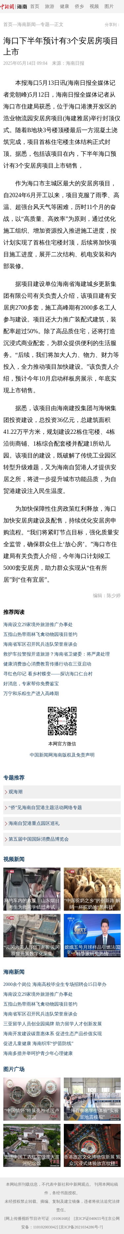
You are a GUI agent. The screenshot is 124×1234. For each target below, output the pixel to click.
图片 (109, 6)
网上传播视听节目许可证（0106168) (37, 1218)
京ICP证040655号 (90, 1218)
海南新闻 (26, 24)
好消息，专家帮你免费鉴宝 (31, 683)
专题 (45, 24)
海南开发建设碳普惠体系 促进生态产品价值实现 (52, 1033)
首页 (34, 6)
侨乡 (79, 6)
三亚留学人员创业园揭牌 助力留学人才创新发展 (52, 1023)
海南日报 (75, 63)
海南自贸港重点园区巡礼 (34, 823)
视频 (94, 6)
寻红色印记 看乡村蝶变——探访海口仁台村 (48, 673)
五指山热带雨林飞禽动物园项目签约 (40, 634)
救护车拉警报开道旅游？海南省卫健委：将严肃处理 (56, 654)
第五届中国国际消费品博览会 (39, 839)
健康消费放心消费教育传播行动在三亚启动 (47, 664)
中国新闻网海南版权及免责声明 (62, 755)
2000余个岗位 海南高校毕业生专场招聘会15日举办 (54, 984)
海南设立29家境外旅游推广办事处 (38, 624)
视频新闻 (13, 859)
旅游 (49, 6)
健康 (64, 6)
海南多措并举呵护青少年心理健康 (38, 1053)
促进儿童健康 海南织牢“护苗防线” (38, 1043)
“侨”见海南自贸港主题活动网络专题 (45, 807)
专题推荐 (13, 777)
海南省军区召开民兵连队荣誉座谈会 (40, 644)
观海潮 (15, 791)
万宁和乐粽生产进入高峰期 (31, 693)
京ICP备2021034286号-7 (81, 1227)
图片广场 (13, 1069)
